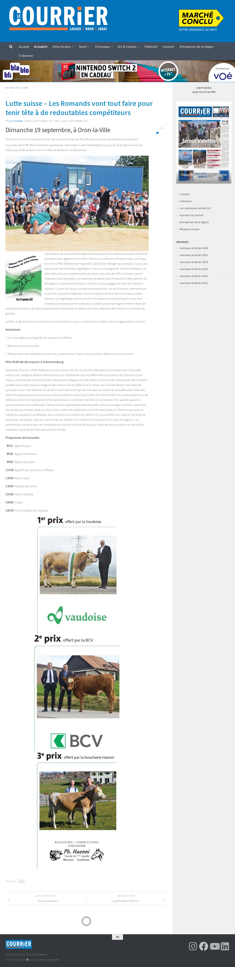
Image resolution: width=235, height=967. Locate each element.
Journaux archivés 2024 (194, 262)
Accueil (24, 46)
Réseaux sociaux (189, 229)
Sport (83, 46)
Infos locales (62, 46)
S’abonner (26, 55)
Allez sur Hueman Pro (49, 959)
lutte (22, 881)
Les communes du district (195, 208)
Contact (168, 46)
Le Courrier (17, 120)
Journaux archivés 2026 (194, 248)
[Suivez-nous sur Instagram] (193, 946)
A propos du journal (191, 215)
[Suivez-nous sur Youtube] (214, 946)
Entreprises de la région (197, 46)
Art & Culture (127, 46)
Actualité (40, 46)
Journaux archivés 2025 (194, 255)
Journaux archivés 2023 (194, 269)
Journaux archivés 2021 (194, 283)
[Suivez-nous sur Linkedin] (224, 946)
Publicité (151, 46)
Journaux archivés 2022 (194, 276)
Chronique (102, 46)
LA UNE (25, 87)
